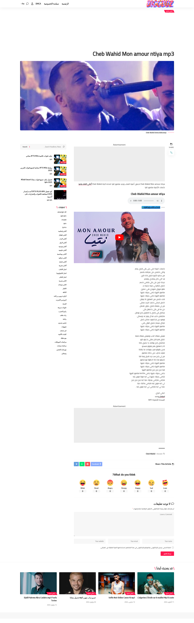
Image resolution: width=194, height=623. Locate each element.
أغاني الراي (168, 11)
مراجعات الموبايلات (59, 348)
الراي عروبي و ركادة (59, 300)
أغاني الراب (62, 240)
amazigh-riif (61, 212)
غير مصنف (62, 336)
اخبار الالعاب (62, 272)
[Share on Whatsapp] (82, 464)
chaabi (63, 220)
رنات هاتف (62, 320)
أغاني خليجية (62, 252)
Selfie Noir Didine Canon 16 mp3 (121, 602)
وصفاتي (63, 360)
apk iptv (49, 199)
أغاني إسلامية (61, 232)
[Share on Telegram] (76, 464)
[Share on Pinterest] (88, 464)
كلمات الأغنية (62, 340)
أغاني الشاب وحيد (84, 185)
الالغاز (64, 292)
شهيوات (63, 332)
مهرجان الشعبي (61, 356)
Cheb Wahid (150, 454)
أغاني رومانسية (61, 256)
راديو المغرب (62, 316)
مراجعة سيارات (61, 352)
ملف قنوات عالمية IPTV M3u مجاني (39, 155)
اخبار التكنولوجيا (61, 276)
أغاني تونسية (62, 248)
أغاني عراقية (62, 260)
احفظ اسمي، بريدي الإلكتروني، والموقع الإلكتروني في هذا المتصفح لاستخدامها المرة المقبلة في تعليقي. (135, 551)
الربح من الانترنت (60, 304)
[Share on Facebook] (97, 464)
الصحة (64, 308)
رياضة (64, 324)
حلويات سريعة (61, 312)
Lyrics (64, 228)
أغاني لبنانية (62, 264)
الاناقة (64, 296)
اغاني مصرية (62, 284)
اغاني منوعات (61, 288)
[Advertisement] (97, 32)
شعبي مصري (62, 328)
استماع (161, 397)
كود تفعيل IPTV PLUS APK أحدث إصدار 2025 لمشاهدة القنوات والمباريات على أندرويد (37, 193)
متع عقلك (63, 344)
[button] (32, 3)
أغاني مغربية (62, 268)
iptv (51, 159)
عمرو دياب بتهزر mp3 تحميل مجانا (82, 602)
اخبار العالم (62, 280)
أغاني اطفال (62, 236)
